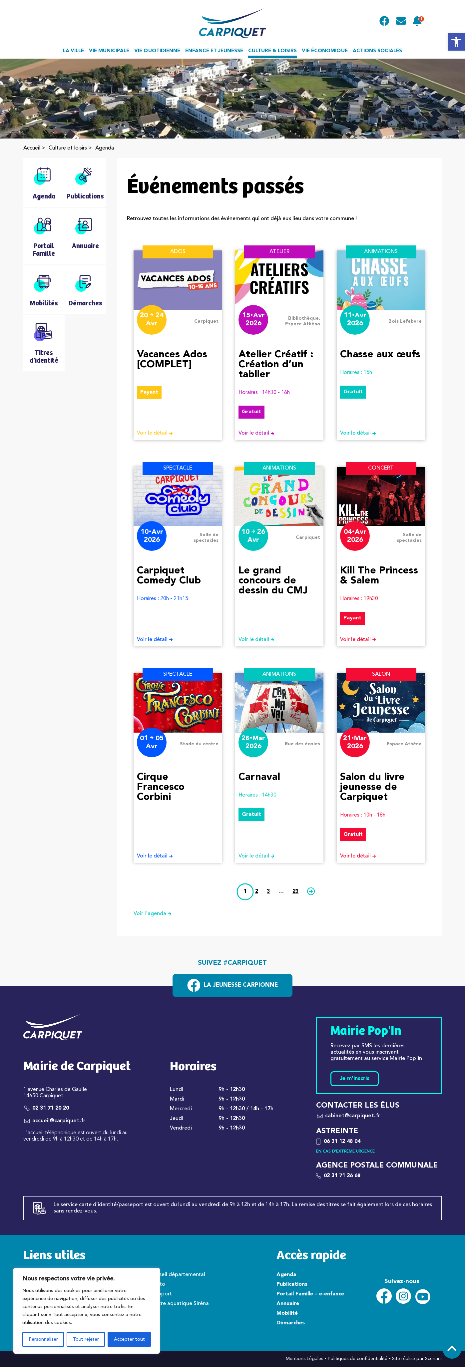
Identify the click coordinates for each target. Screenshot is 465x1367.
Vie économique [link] (325, 51)
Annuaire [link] (287, 1303)
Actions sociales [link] (377, 51)
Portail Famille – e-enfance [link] (310, 1294)
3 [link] (268, 891)
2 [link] (256, 891)
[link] (456, 42)
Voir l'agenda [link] (155, 913)
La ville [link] (73, 51)
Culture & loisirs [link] (272, 51)
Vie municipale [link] (109, 51)
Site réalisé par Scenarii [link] (417, 1358)
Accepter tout (129, 1339)
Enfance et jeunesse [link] (214, 51)
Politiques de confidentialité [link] (357, 1358)
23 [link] (295, 891)
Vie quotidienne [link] (157, 51)
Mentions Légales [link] (304, 1358)
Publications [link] (291, 1284)
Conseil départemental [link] (177, 1274)
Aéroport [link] (160, 1294)
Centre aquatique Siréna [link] (179, 1303)
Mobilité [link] (287, 1313)
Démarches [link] (290, 1323)
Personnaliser (43, 1339)
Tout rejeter (86, 1339)
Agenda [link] (286, 1274)
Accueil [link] (31, 148)
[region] (86, 1311)
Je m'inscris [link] (354, 1078)
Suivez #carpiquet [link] (232, 963)
